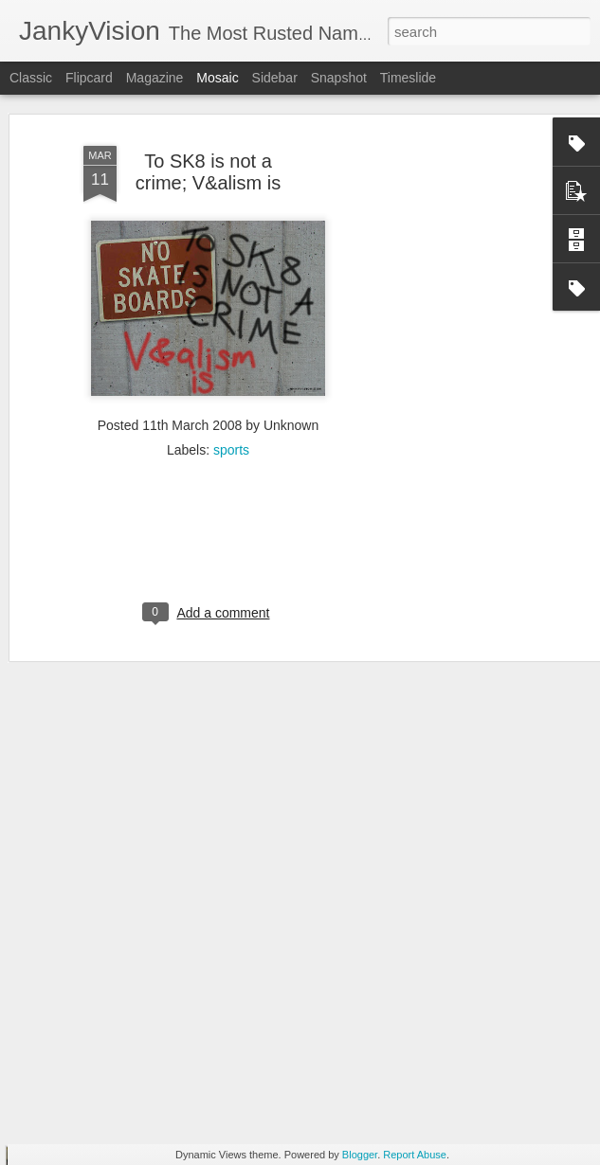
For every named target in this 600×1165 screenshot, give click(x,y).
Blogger (359, 1154)
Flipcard (89, 77)
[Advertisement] (437, 397)
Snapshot (339, 77)
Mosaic (217, 77)
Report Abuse (414, 1154)
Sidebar (275, 77)
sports (231, 413)
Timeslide (408, 77)
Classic (30, 77)
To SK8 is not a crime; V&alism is (208, 134)
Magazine (155, 77)
